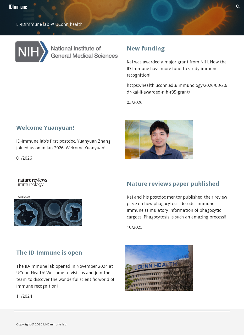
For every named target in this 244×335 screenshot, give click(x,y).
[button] (238, 6)
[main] (122, 24)
